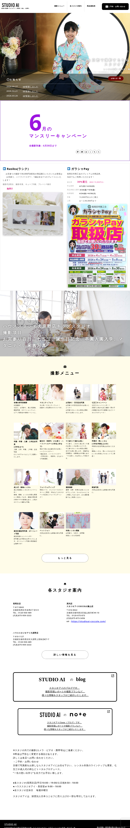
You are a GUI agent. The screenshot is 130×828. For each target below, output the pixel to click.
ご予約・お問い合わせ (115, 6)
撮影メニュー (59, 6)
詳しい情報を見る (65, 654)
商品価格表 (91, 6)
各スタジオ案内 (76, 6)
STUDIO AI (10, 824)
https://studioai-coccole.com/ (88, 621)
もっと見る (65, 557)
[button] (3, 51)
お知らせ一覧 (116, 78)
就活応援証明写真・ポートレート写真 (26, 531)
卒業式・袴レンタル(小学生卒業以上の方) (104, 441)
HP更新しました (30, 86)
